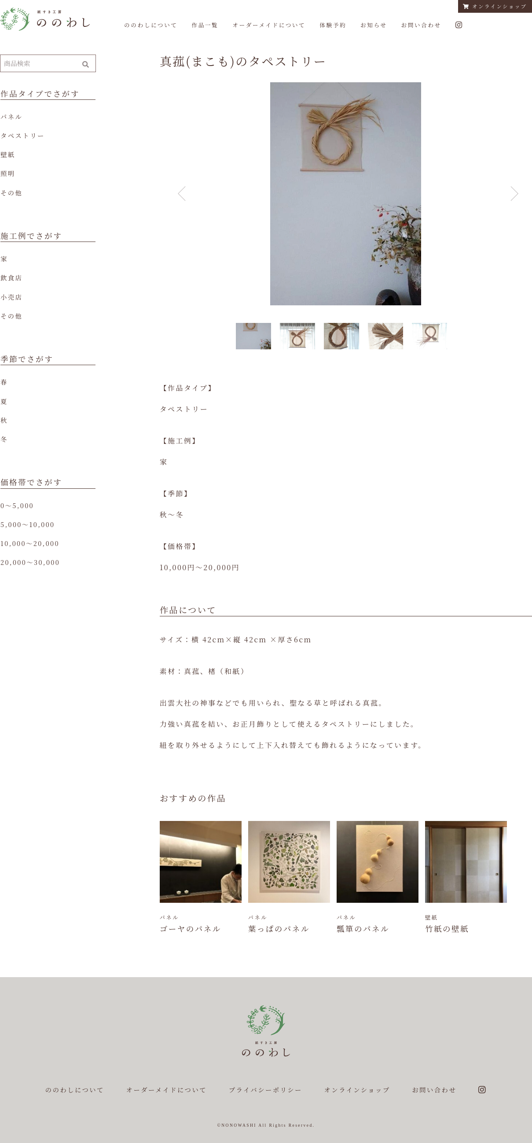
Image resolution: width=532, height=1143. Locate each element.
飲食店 (11, 277)
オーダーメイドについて (268, 25)
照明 (7, 173)
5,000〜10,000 (27, 524)
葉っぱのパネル (279, 928)
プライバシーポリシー (265, 1089)
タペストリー (22, 135)
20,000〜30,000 (30, 562)
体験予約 (332, 25)
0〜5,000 (17, 505)
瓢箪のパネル (363, 928)
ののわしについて (150, 25)
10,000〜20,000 (29, 543)
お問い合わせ (421, 25)
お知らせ (373, 25)
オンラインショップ (495, 6)
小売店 (11, 296)
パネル (11, 116)
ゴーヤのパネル (190, 928)
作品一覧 (204, 25)
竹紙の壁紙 (447, 928)
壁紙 (7, 154)
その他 (11, 192)
